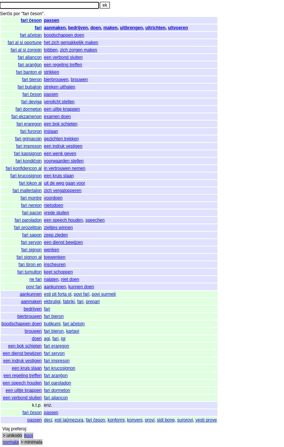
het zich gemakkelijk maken (71, 42)
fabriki (69, 301)
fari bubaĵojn (29, 87)
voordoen (53, 198)
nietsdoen (53, 205)
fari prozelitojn (28, 227)
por (17, 13)
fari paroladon (27, 220)
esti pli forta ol (57, 294)
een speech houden (63, 220)
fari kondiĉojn (29, 161)
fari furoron (31, 131)
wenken (51, 249)
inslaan (51, 131)
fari (38, 27)
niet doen (70, 279)
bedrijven (78, 27)
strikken (51, 72)
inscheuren (55, 264)
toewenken (54, 257)
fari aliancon (30, 57)
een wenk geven (60, 153)
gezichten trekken (61, 138)
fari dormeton (29, 109)
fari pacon (32, 212)
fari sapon (32, 235)
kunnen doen (81, 286)
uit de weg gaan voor (64, 183)
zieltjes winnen (58, 227)
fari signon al (29, 257)
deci (48, 420)
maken (111, 27)
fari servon (31, 242)
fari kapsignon (28, 153)
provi (150, 420)
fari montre (30, 198)
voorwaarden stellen (64, 161)
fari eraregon (29, 124)
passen (51, 20)
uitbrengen (131, 27)
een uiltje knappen (62, 109)
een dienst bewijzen (63, 242)
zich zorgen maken (78, 50)
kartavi (72, 331)
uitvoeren (178, 27)
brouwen (79, 79)
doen (95, 27)
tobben (51, 50)
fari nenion (31, 205)
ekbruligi (52, 301)
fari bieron (31, 79)
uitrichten (155, 27)
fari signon (31, 249)
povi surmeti (104, 294)
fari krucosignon (26, 175)
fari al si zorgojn (26, 50)
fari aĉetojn (31, 35)
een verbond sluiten (63, 57)
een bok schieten (61, 124)
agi (47, 338)
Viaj (6, 428)
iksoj (28, 435)
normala (10, 442)
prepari (92, 301)
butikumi (52, 323)
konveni (134, 420)
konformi (116, 420)
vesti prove (206, 420)
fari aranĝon (30, 64)
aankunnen (55, 286)
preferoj (18, 428)
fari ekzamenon (26, 116)
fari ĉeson (31, 20)
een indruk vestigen (63, 146)
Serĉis (6, 13)
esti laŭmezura (68, 420)
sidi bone (166, 420)
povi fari (34, 286)
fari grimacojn (28, 138)
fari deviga (31, 101)
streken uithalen (59, 87)
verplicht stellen (59, 101)
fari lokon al (30, 183)
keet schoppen (58, 272)
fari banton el (28, 72)
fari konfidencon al (23, 168)
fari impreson (28, 146)
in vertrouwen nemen (64, 168)
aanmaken (55, 27)
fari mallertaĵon (27, 190)
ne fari (35, 279)
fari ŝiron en (30, 264)
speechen (95, 220)
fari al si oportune (25, 42)
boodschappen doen (64, 35)
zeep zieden (56, 235)
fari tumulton (29, 272)
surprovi (185, 420)
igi (63, 338)
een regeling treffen (63, 64)
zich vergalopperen (62, 190)
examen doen (57, 116)
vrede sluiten (56, 212)
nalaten (51, 279)
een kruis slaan (59, 175)
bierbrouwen (56, 79)
